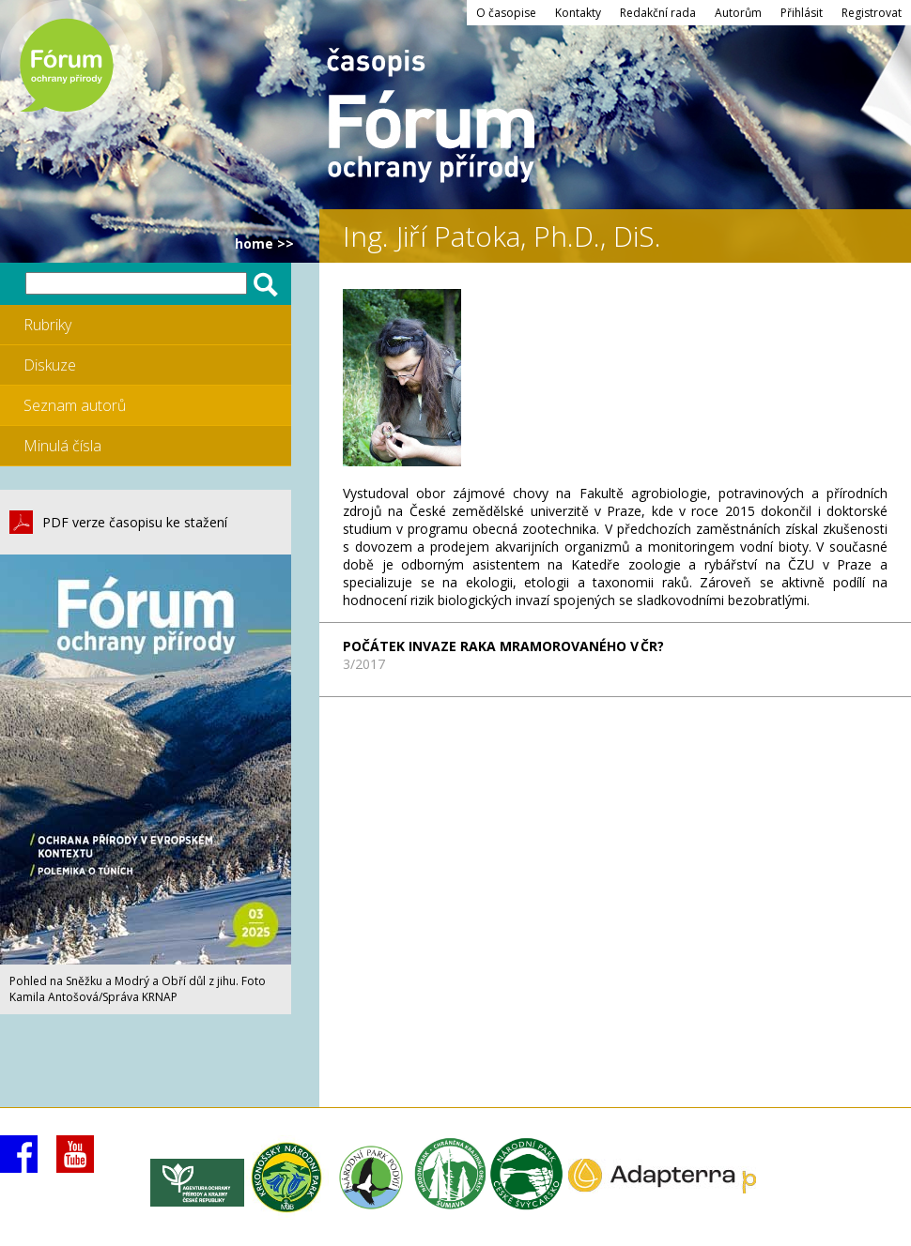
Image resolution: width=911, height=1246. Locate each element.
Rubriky (47, 324)
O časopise (506, 13)
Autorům (738, 13)
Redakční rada (658, 13)
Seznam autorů (74, 405)
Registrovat (872, 13)
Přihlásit (801, 13)
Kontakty (578, 13)
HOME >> (264, 243)
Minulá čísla (62, 445)
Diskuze (49, 365)
